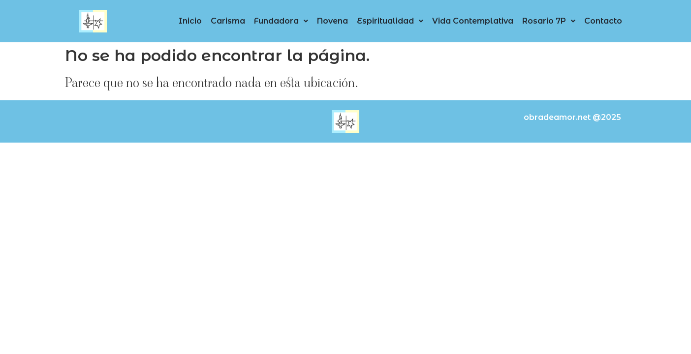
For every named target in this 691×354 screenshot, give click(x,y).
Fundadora (281, 21)
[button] (281, 21)
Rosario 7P (548, 21)
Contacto (603, 21)
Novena (332, 21)
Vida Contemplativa (472, 21)
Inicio (190, 21)
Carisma (228, 21)
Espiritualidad (390, 21)
